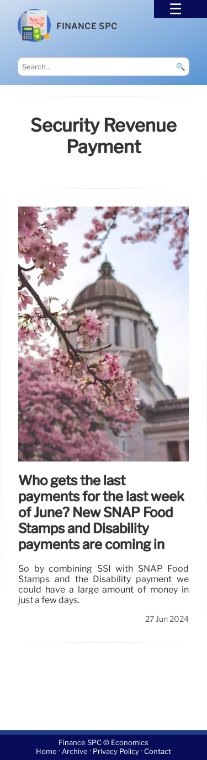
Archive (75, 752)
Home (46, 752)
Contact (157, 752)
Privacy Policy (116, 752)
